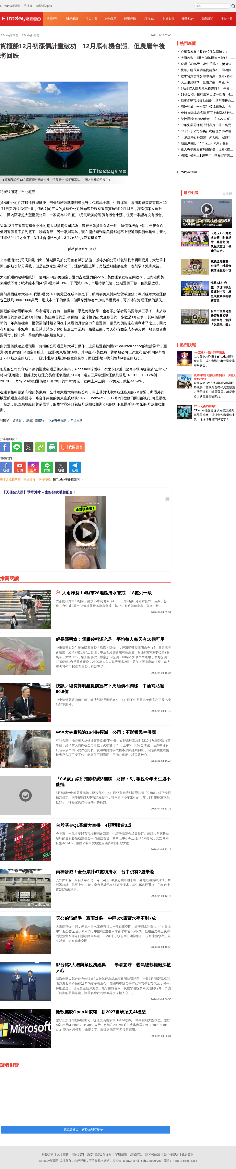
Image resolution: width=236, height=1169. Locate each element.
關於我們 (78, 1154)
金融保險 (111, 18)
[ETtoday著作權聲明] (66, 479)
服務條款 (136, 1154)
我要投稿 (47, 1154)
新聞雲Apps (44, 2)
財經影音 (168, 18)
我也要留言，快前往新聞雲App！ (85, 1129)
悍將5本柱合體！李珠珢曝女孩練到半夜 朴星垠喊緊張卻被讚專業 (221, 291)
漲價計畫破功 (35, 420)
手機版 (28, 2)
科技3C (149, 18)
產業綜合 (188, 18)
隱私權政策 (152, 1154)
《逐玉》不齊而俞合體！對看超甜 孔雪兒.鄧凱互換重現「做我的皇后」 (221, 242)
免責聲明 (188, 1154)
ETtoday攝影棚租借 (204, 406)
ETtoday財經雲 (187, 172)
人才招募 (63, 1154)
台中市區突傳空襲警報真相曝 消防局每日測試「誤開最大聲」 (221, 317)
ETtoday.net (127, 1160)
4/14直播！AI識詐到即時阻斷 (209, 352)
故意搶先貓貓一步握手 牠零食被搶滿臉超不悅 (221, 266)
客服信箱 (121, 1154)
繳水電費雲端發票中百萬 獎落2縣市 (207, 76)
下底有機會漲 (57, 420)
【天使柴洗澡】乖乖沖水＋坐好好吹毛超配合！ (39, 492)
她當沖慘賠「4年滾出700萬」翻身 (205, 143)
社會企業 (226, 18)
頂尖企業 (91, 18)
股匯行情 (130, 18)
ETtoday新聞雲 (10, 2)
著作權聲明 (170, 1154)
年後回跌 (76, 420)
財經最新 (72, 18)
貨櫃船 (17, 420)
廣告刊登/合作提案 (99, 1154)
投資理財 (53, 18)
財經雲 (21, 19)
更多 (227, 193)
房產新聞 (207, 18)
